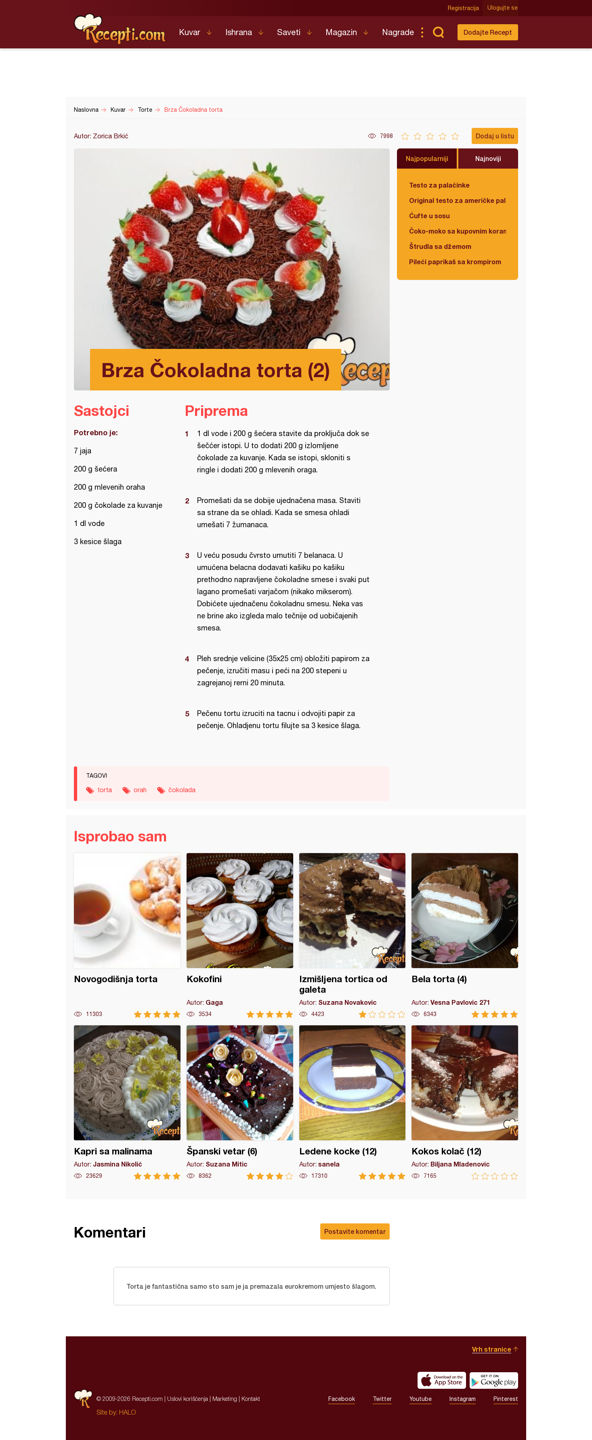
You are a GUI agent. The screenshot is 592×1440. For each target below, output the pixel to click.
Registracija (463, 8)
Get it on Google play (494, 1380)
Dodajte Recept (488, 32)
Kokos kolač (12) (464, 1102)
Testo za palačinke (439, 185)
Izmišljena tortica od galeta (352, 935)
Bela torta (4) (464, 935)
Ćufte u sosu (429, 215)
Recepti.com (120, 29)
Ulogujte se (503, 8)
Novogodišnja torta (127, 935)
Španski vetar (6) (240, 1102)
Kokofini (240, 935)
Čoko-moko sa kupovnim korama (457, 231)
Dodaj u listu (495, 136)
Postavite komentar (355, 1231)
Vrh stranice (491, 1349)
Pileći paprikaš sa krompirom (455, 261)
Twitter (382, 1399)
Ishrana (238, 32)
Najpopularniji (427, 158)
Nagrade (398, 32)
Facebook (341, 1399)
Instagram (462, 1399)
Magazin (341, 32)
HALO (127, 1412)
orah (140, 789)
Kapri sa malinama (127, 1102)
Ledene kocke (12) (352, 1102)
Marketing (224, 1398)
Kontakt (250, 1398)
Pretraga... (438, 32)
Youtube (420, 1399)
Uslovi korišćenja (187, 1398)
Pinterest (505, 1399)
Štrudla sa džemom (440, 246)
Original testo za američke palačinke (457, 200)
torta (104, 789)
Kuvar (189, 32)
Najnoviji (488, 158)
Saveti (288, 32)
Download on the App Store (442, 1380)
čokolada (181, 789)
